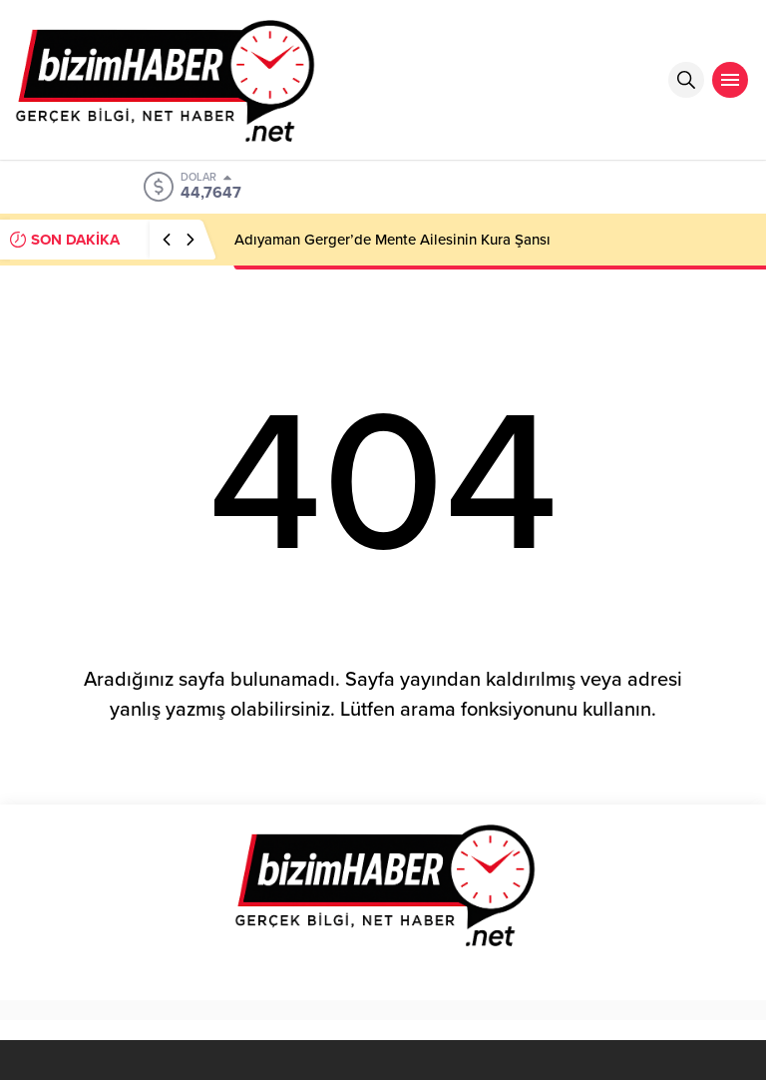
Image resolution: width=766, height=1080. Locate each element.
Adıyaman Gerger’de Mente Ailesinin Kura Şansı (392, 240)
